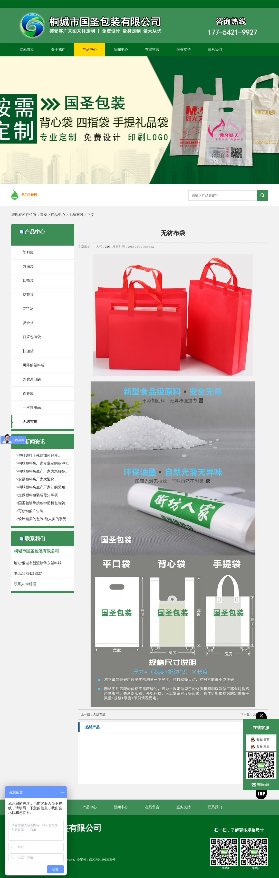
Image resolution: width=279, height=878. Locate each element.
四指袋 (28, 280)
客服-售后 (263, 746)
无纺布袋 (76, 215)
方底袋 (28, 266)
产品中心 (89, 50)
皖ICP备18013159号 (102, 859)
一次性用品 (32, 407)
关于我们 (58, 50)
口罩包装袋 (32, 337)
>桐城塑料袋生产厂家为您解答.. (41, 471)
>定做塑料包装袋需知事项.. (38, 495)
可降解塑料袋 (33, 365)
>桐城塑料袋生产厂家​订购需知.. (41, 487)
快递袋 (28, 351)
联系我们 (215, 50)
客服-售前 (263, 739)
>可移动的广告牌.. (30, 511)
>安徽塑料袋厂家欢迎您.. (36, 479)
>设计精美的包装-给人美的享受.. (42, 519)
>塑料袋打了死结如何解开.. (38, 455)
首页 (43, 215)
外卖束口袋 (32, 379)
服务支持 (183, 50)
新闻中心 (121, 50)
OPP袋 (28, 309)
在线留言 (152, 50)
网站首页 (27, 50)
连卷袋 (28, 393)
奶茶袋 (28, 295)
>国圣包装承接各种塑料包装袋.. (41, 503)
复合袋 (28, 323)
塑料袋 (28, 252)
